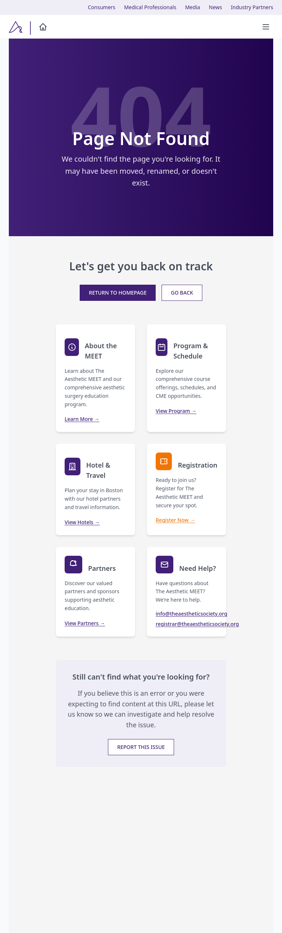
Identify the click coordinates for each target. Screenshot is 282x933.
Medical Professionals (150, 7)
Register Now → (175, 519)
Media (192, 7)
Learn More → (82, 418)
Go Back (182, 292)
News (215, 7)
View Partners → (85, 623)
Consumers (101, 7)
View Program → (176, 410)
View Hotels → (82, 522)
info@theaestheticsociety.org (186, 613)
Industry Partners (252, 7)
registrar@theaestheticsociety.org (186, 623)
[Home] (43, 26)
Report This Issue (141, 746)
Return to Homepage (118, 292)
